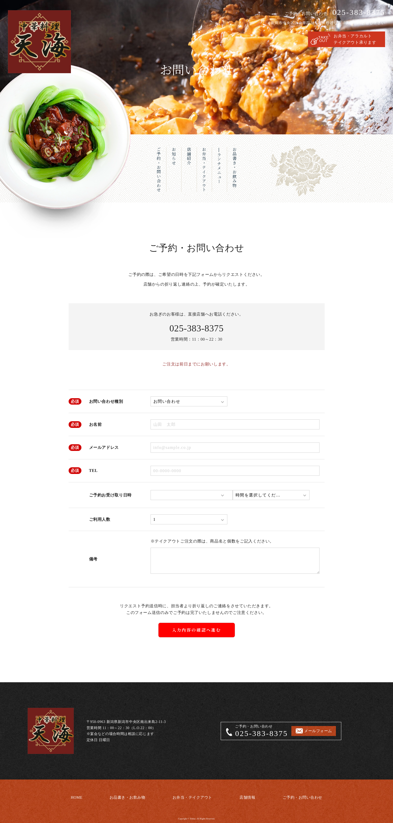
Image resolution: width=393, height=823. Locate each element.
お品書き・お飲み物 (126, 796)
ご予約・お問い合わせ (303, 796)
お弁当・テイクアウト (192, 796)
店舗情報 (247, 796)
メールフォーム (319, 731)
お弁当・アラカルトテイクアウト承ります (355, 39)
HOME (75, 796)
